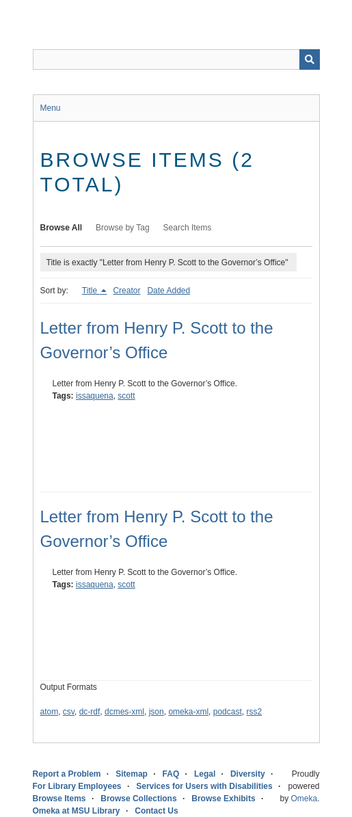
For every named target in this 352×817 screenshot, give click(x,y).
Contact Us (156, 811)
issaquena (94, 396)
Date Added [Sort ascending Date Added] (168, 290)
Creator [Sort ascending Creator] (126, 290)
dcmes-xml (124, 711)
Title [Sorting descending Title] (91, 290)
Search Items (187, 227)
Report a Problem (67, 774)
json (156, 711)
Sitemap (132, 774)
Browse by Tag (123, 227)
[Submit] (309, 59)
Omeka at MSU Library (76, 811)
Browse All (61, 227)
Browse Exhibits (223, 798)
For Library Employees (77, 786)
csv (69, 711)
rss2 (254, 711)
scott (126, 396)
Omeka (303, 798)
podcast (227, 711)
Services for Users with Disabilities (204, 786)
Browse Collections (138, 798)
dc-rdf (89, 711)
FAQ (171, 774)
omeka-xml (188, 711)
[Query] (176, 59)
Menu (50, 108)
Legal (204, 774)
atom (49, 711)
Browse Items (59, 798)
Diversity (247, 774)
